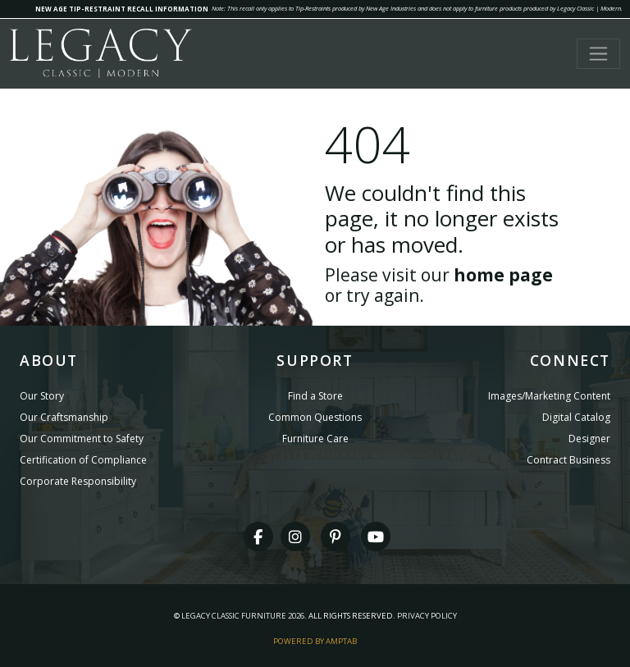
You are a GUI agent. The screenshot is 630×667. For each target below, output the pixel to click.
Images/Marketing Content (549, 396)
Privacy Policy (427, 615)
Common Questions (315, 417)
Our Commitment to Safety (82, 438)
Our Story (42, 396)
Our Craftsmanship (64, 417)
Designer (589, 438)
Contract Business (568, 460)
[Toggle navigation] (598, 54)
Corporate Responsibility (78, 481)
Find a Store (315, 396)
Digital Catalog (576, 417)
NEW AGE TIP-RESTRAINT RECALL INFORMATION (121, 8)
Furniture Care (315, 438)
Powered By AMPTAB (315, 641)
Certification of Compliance (83, 460)
